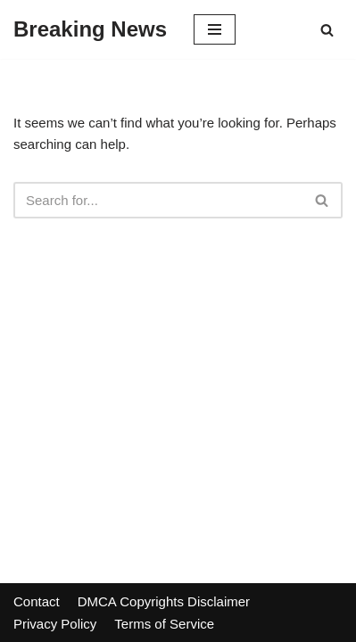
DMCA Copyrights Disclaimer (164, 601)
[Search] (327, 30)
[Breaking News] (90, 29)
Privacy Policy (54, 623)
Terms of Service (164, 623)
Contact (36, 601)
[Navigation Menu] (215, 29)
